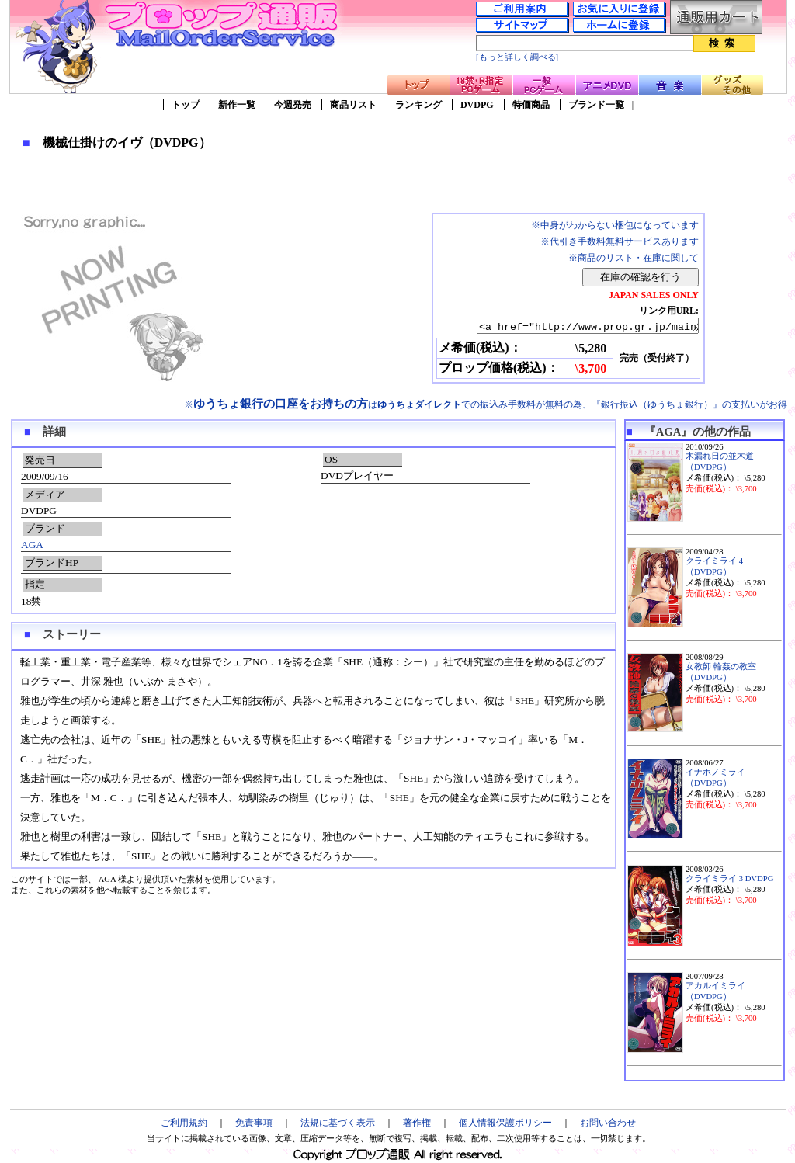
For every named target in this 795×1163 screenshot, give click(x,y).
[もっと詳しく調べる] (517, 57)
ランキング (418, 104)
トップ (186, 104)
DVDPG (477, 104)
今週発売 (292, 104)
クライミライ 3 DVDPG (729, 878)
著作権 (417, 1122)
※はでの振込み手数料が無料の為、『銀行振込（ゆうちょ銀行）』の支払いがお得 (485, 404)
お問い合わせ (608, 1122)
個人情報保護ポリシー (505, 1122)
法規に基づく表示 (337, 1122)
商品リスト (353, 104)
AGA (32, 544)
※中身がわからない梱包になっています (615, 225)
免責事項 (254, 1122)
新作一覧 (236, 104)
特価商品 (531, 104)
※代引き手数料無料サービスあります (619, 241)
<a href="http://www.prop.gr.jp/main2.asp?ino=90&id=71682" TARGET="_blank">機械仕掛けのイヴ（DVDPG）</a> (574, 327)
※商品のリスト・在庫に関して (633, 257)
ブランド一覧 (596, 104)
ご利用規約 (184, 1122)
